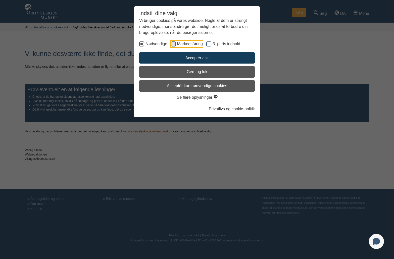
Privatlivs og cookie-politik (232, 109)
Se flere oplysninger (197, 97)
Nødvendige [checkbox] (156, 44)
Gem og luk (197, 72)
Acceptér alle (197, 58)
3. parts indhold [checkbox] (226, 44)
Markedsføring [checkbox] (190, 44)
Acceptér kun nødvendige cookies (197, 86)
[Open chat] (376, 241)
